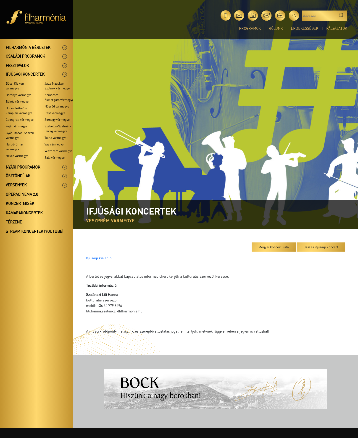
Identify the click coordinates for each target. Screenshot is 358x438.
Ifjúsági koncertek (25, 74)
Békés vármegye (17, 101)
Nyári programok (23, 166)
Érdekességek (304, 28)
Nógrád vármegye (57, 106)
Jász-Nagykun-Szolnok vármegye (57, 85)
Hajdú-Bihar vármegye (14, 146)
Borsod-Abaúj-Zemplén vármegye (19, 110)
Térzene (14, 221)
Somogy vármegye (57, 119)
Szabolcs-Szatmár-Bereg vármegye (58, 128)
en (293, 15)
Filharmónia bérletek (28, 47)
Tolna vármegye (55, 137)
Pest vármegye (55, 113)
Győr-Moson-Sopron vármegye (20, 135)
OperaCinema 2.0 (22, 194)
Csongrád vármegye (20, 119)
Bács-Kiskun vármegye (15, 85)
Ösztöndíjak (18, 175)
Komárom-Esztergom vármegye (59, 97)
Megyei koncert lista (273, 247)
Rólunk (276, 28)
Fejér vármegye (16, 126)
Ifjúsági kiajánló (98, 257)
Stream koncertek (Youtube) (34, 231)
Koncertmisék (20, 203)
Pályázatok (336, 28)
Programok (250, 28)
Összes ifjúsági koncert (320, 247)
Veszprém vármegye (58, 151)
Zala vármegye (55, 157)
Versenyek (16, 184)
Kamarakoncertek (24, 212)
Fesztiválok (17, 65)
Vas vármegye (54, 144)
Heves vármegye (17, 155)
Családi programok (25, 56)
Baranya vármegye (18, 95)
